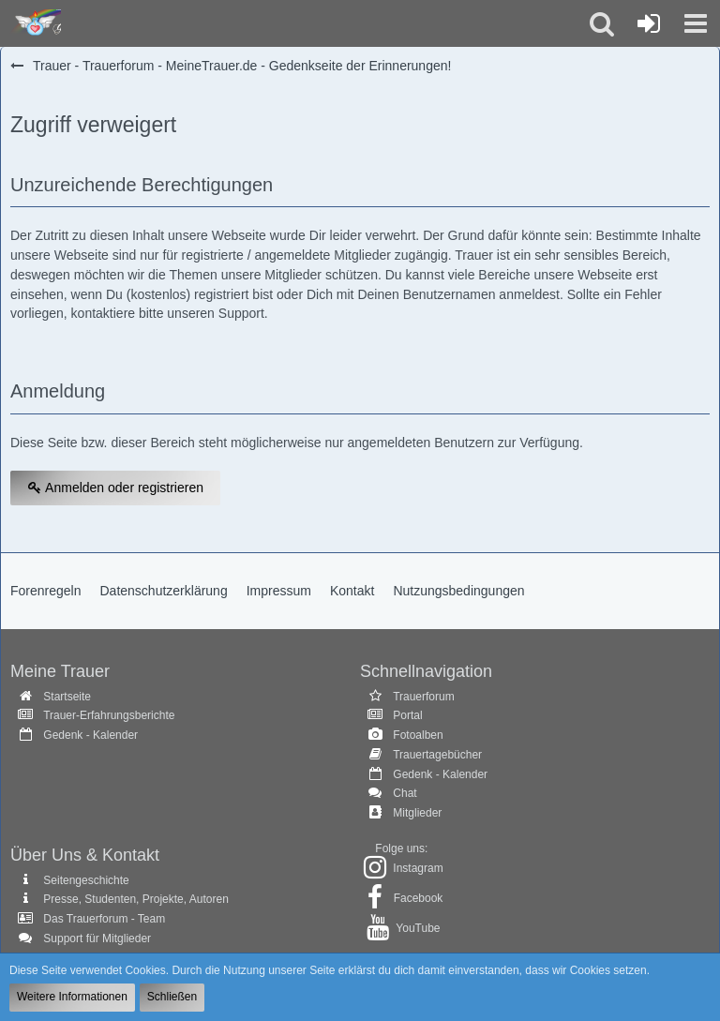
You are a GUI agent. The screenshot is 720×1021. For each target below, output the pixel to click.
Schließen (172, 996)
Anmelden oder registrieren (115, 487)
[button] (695, 23)
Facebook (418, 898)
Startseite (67, 696)
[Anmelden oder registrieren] (649, 23)
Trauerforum (424, 696)
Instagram (417, 868)
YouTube (418, 928)
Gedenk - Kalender (90, 735)
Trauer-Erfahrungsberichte (108, 715)
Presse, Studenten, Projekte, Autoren (135, 899)
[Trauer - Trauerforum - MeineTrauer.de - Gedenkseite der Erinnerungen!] (35, 23)
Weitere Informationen (72, 996)
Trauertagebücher (437, 754)
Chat (404, 793)
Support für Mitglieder (97, 938)
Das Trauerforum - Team (104, 918)
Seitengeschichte (85, 880)
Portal (407, 715)
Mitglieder (417, 812)
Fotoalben (417, 735)
